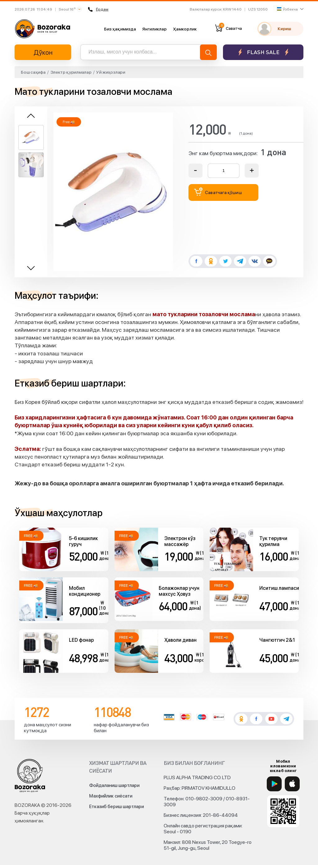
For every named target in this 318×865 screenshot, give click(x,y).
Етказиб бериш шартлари (116, 806)
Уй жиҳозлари (110, 72)
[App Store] (292, 784)
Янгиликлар (154, 28)
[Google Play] (274, 784)
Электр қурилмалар (71, 72)
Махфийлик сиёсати (110, 796)
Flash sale (263, 52)
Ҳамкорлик (185, 28)
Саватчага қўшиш (218, 191)
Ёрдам (98, 9)
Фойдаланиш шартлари (114, 785)
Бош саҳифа (33, 72)
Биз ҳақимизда (120, 28)
